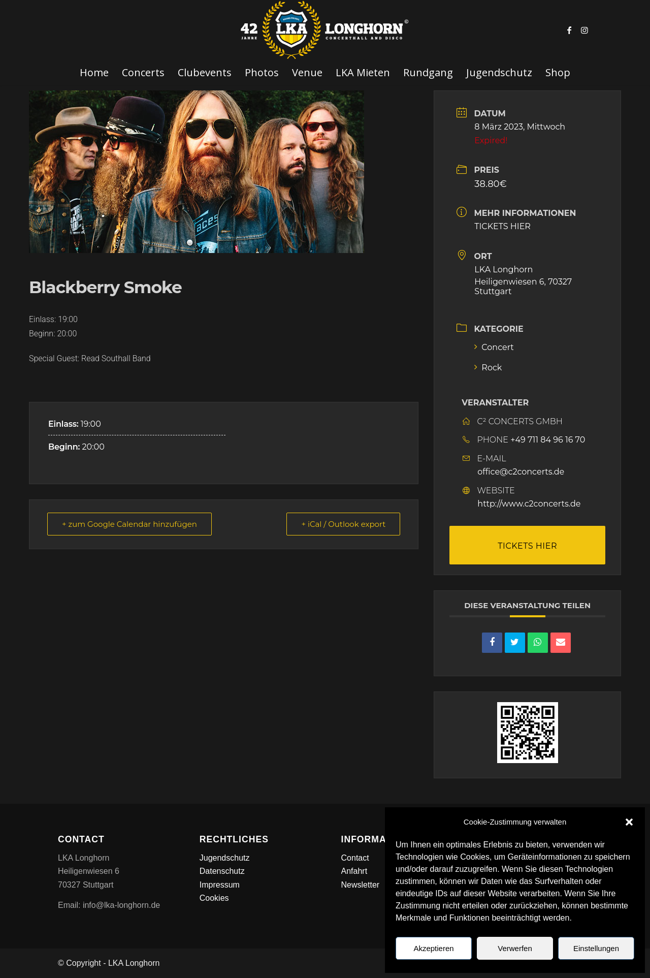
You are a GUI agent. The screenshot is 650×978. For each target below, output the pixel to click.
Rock (488, 367)
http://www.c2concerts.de (528, 504)
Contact (355, 858)
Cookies (214, 898)
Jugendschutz (225, 858)
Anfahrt (354, 871)
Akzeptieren (433, 948)
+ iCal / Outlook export (343, 524)
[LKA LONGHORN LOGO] (325, 30)
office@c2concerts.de (520, 472)
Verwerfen (515, 948)
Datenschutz (222, 871)
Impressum (220, 884)
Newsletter (360, 884)
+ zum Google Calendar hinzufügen (129, 524)
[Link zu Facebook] (569, 30)
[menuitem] (94, 72)
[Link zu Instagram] (584, 30)
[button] (629, 822)
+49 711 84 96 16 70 (547, 440)
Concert (494, 347)
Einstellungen (596, 948)
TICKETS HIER (502, 226)
